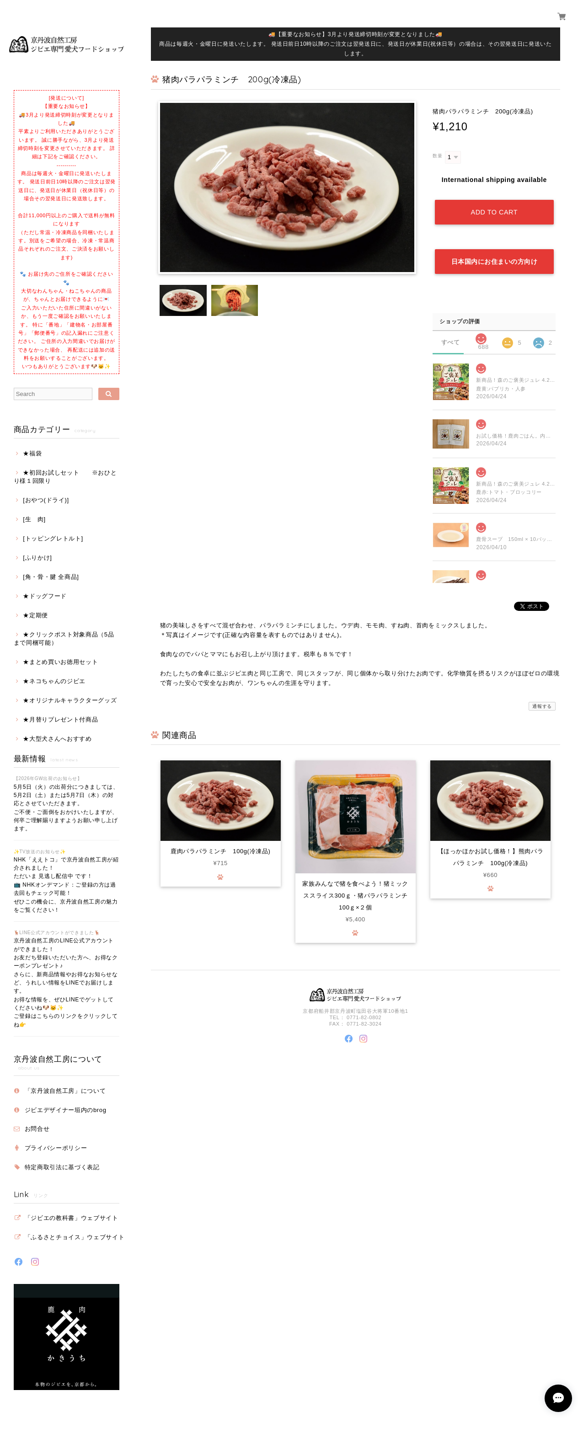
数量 (437, 155)
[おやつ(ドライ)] (46, 500)
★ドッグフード (45, 596)
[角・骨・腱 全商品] (51, 576)
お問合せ (37, 1128)
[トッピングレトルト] (53, 538)
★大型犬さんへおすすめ (57, 738)
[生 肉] (34, 519)
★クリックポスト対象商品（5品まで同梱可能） (64, 638)
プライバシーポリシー (56, 1148)
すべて (450, 339)
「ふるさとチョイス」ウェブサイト (75, 1237)
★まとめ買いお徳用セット (60, 661)
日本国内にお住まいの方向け (494, 259)
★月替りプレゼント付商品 (60, 719)
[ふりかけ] (37, 557)
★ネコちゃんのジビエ (54, 681)
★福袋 (32, 453)
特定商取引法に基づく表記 (62, 1167)
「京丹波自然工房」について (65, 1090)
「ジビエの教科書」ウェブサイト (71, 1217)
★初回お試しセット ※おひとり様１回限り (65, 476)
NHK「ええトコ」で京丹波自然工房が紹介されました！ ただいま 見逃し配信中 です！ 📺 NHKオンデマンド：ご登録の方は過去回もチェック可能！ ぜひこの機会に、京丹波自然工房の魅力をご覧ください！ (66, 884)
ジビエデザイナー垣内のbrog (66, 1110)
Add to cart (494, 211)
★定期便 (35, 615)
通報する (542, 703)
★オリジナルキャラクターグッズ (70, 700)
